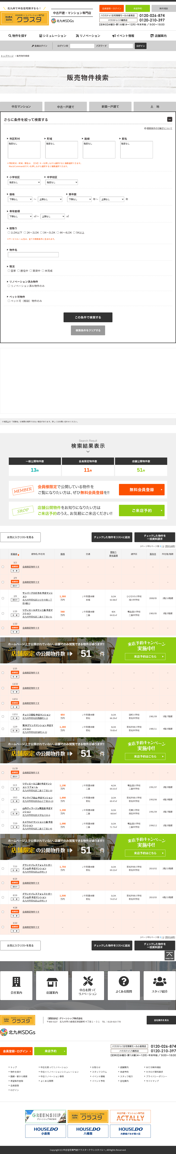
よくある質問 (47, 1080)
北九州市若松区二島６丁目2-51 (37, 616)
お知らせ (96, 1067)
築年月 (153, 553)
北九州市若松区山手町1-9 (34, 871)
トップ (13, 1067)
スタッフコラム (99, 1071)
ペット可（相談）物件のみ (25, 301)
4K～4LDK (64, 232)
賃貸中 (35, 270)
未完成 (47, 270)
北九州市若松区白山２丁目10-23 (37, 801)
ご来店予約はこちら (88, 510)
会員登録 (14, 1085)
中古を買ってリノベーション (54, 1067)
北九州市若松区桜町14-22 (34, 732)
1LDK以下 (15, 232)
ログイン (14, 1090)
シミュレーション (52, 35)
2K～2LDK (31, 232)
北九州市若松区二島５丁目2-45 (37, 828)
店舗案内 (158, 35)
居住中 (22, 270)
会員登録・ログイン (111, 8)
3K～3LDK (47, 232)
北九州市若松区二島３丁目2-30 (37, 790)
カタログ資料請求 (154, 1071)
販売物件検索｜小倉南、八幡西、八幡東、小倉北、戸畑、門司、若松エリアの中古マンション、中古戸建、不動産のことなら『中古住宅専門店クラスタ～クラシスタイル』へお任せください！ (24, 18)
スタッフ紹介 (126, 1076)
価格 (62, 553)
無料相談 (164, 8)
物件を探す (17, 35)
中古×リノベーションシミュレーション (60, 1071)
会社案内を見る (161, 1020)
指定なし (24, 143)
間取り (113, 552)
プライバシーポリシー (156, 1076)
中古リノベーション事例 (52, 1076)
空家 (12, 270)
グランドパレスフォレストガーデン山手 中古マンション (37, 866)
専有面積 (113, 555)
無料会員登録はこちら (88, 489)
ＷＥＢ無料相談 (153, 1067)
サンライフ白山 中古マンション (37, 797)
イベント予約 (98, 1080)
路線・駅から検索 (18, 1076)
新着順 (14, 553)
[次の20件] (170, 546)
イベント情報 (123, 35)
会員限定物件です (30, 566)
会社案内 (124, 1080)
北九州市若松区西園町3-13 (35, 718)
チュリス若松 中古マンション (36, 714)
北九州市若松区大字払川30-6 (36, 815)
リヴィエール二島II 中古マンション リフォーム (37, 785)
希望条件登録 (16, 1080)
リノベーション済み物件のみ (26, 286)
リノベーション (88, 35)
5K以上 (78, 232)
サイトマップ (152, 1080)
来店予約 (137, 8)
